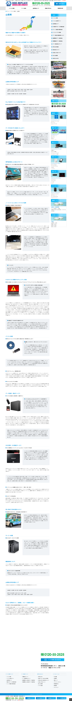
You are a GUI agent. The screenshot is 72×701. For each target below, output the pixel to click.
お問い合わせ (40, 676)
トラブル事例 (40, 685)
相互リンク (56, 680)
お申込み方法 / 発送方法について (43, 680)
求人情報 (55, 676)
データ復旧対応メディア (26, 678)
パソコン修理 (9, 676)
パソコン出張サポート (10, 678)
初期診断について (25, 676)
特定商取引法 (56, 683)
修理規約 (55, 685)
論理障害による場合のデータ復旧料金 (28, 680)
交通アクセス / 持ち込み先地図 (43, 678)
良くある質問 (40, 683)
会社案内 (55, 678)
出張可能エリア (9, 680)
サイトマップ (56, 687)
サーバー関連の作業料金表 (11, 683)
